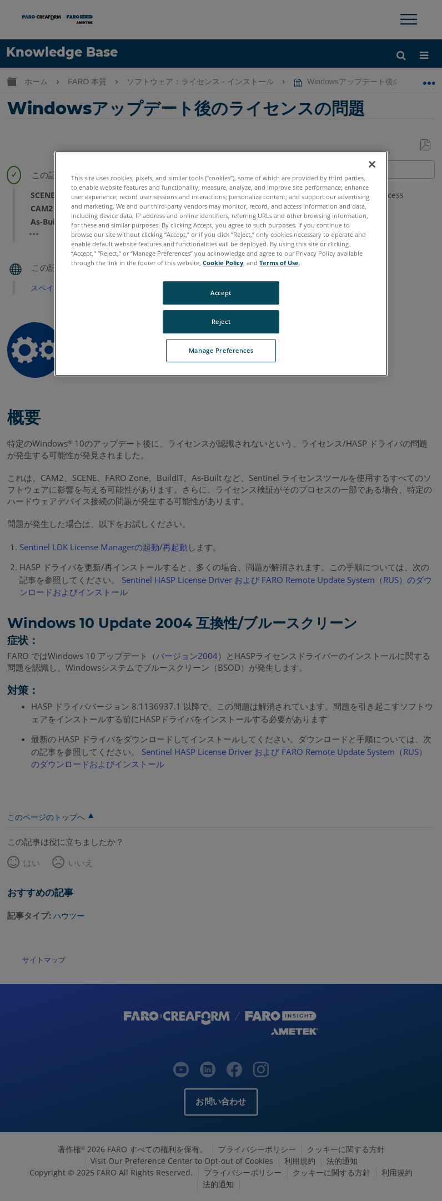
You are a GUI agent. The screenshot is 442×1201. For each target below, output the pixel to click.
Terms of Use (279, 263)
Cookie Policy (223, 263)
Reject (221, 321)
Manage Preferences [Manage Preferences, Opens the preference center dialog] (221, 350)
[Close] (372, 164)
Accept (220, 293)
